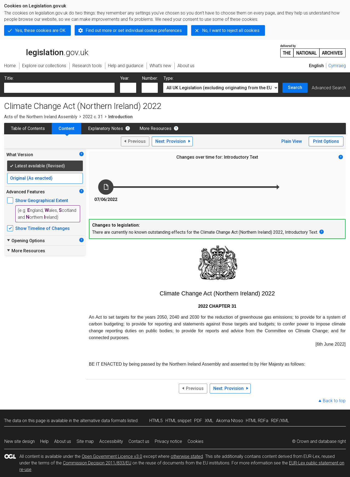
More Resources (155, 128)
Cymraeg (337, 65)
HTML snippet (178, 420)
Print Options (326, 141)
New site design (19, 441)
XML (209, 420)
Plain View (291, 141)
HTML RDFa (257, 420)
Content (66, 128)
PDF (198, 420)
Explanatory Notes (105, 128)
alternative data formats (103, 420)
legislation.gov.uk (46, 50)
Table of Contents (28, 128)
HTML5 (156, 420)
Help (44, 441)
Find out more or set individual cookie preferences (134, 30)
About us (62, 441)
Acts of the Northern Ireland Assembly (40, 116)
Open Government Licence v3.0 (112, 456)
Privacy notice (168, 441)
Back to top (334, 400)
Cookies (195, 441)
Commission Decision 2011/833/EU (97, 463)
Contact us (139, 441)
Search (295, 87)
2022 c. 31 (93, 116)
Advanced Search (329, 87)
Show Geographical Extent (41, 200)
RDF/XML (280, 420)
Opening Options (25, 240)
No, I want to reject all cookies (230, 30)
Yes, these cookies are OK (40, 30)
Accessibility (111, 441)
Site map (85, 441)
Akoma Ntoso (229, 420)
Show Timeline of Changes (42, 228)
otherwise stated (187, 456)
